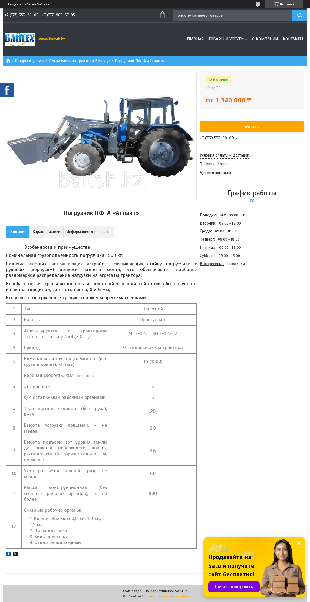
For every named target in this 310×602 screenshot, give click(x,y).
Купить (252, 127)
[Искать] (299, 15)
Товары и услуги (226, 39)
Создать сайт (19, 4)
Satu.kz (181, 591)
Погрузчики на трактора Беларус (79, 60)
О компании (265, 39)
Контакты (293, 39)
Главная (195, 39)
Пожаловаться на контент (167, 596)
